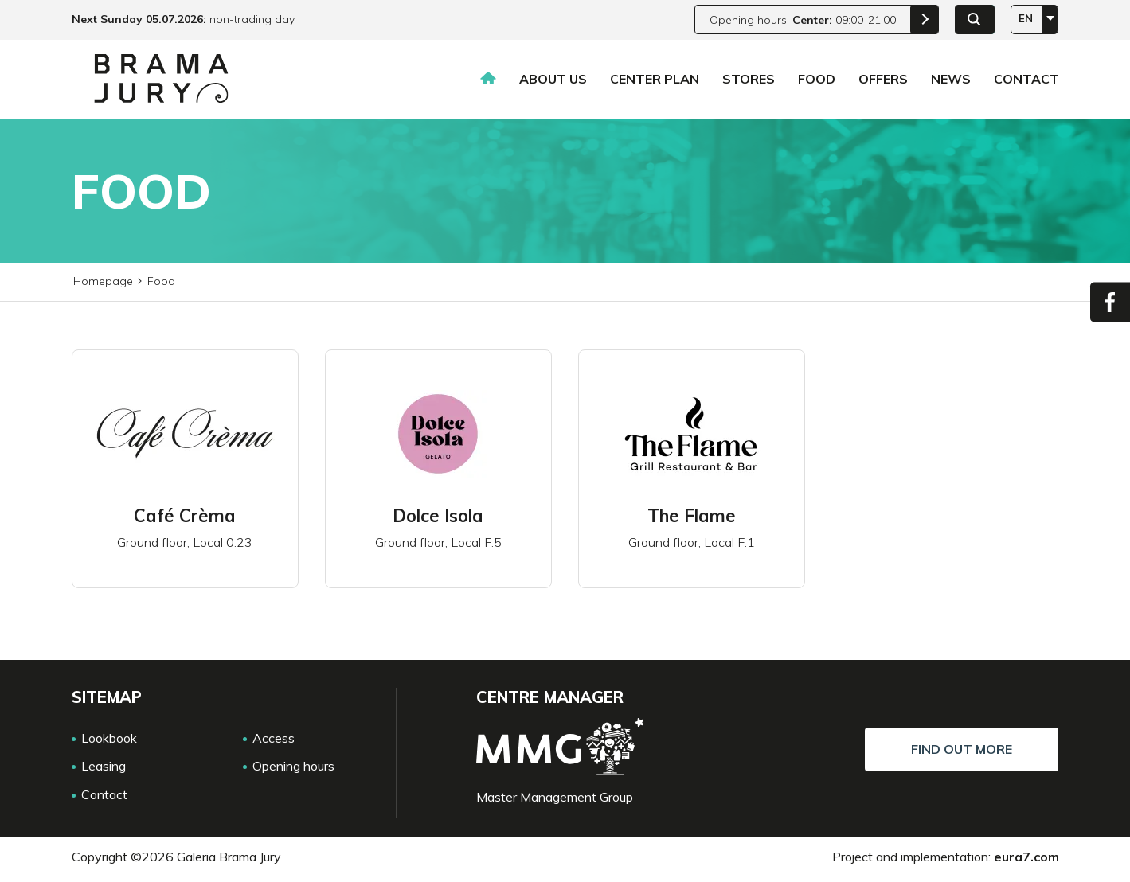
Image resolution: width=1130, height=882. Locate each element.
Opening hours (293, 766)
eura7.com (1026, 856)
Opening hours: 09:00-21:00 (803, 20)
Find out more (961, 749)
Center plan (654, 79)
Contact (1026, 79)
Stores (748, 79)
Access (273, 738)
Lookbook (109, 738)
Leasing (103, 766)
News (951, 79)
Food (816, 79)
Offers (883, 79)
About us (553, 79)
